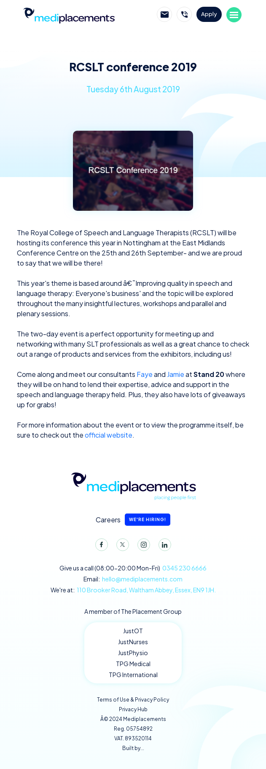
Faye (145, 374)
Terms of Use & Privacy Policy (133, 699)
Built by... (133, 748)
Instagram (142, 546)
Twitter (121, 546)
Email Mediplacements (164, 14)
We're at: (133, 590)
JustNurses (133, 641)
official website (108, 434)
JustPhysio (133, 652)
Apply (209, 14)
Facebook (100, 546)
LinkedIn (163, 546)
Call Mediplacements (184, 14)
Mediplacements (68, 14)
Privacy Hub (133, 709)
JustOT (133, 631)
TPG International (133, 674)
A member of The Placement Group (133, 611)
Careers (133, 520)
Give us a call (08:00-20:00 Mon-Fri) (133, 568)
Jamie (175, 374)
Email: (133, 579)
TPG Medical (133, 663)
